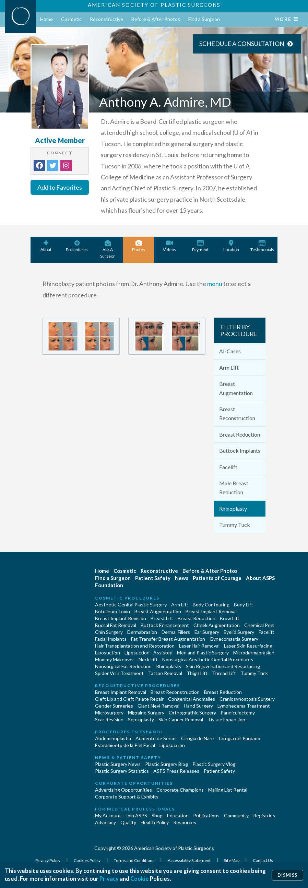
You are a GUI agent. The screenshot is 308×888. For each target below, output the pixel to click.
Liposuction (107, 652)
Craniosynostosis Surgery (247, 699)
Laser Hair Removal (199, 646)
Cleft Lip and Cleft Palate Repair (129, 699)
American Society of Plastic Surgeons (154, 5)
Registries (264, 815)
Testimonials (262, 246)
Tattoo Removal (165, 673)
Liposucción (172, 745)
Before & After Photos (155, 19)
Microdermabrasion (253, 652)
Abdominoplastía (113, 738)
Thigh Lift (197, 673)
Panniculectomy (238, 712)
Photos (139, 246)
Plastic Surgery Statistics (122, 771)
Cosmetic (71, 19)
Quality (128, 822)
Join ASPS (136, 815)
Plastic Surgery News (118, 764)
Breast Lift (162, 618)
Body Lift (243, 604)
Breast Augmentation (236, 388)
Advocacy (105, 822)
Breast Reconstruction (237, 413)
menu (214, 283)
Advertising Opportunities (123, 790)
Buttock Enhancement (165, 625)
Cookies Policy (87, 860)
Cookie (140, 879)
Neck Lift (148, 659)
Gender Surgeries (114, 706)
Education (178, 815)
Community (236, 815)
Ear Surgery (206, 632)
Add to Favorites (59, 187)
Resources (184, 822)
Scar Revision (109, 719)
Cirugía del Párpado (239, 738)
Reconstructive (106, 19)
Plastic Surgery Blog (166, 764)
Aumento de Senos (156, 738)
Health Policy (155, 822)
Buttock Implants (239, 450)
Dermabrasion (142, 632)
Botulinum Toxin (112, 611)
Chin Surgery (109, 632)
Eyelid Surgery (239, 632)
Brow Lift (229, 618)
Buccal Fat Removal (115, 625)
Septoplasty (141, 719)
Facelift (228, 467)
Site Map (232, 860)
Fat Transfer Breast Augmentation (168, 639)
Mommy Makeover (114, 659)
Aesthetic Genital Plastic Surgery (131, 604)
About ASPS (260, 578)
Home (46, 19)
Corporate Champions (180, 790)
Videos (169, 246)
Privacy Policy (48, 860)
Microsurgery (109, 712)
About (46, 246)
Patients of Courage (217, 578)
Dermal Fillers (176, 632)
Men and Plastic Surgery (203, 652)
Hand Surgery (198, 706)
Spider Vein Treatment (119, 673)
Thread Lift (224, 673)
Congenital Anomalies (191, 699)
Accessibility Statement (189, 860)
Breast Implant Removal (211, 611)
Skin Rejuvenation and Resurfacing (223, 666)
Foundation (109, 585)
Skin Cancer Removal (180, 719)
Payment (200, 246)
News (181, 578)
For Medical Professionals (135, 809)
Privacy (109, 879)
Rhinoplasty (233, 508)
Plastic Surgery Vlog (214, 764)
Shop (157, 815)
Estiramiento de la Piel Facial (125, 745)
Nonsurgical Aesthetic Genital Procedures (207, 659)
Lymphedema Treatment (243, 706)
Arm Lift (229, 367)
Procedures (77, 246)
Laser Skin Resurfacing (248, 646)
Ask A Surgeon (108, 249)
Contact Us (263, 860)
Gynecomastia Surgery (234, 639)
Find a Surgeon (204, 19)
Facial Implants (111, 639)
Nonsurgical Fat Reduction (123, 666)
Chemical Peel (259, 625)
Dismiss (287, 874)
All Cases (230, 351)
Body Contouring (211, 604)
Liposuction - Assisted (149, 652)
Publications (206, 815)
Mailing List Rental (227, 790)
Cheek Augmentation (216, 625)
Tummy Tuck (234, 524)
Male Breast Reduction (233, 487)
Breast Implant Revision (120, 618)
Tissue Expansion (226, 719)
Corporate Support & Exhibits (126, 797)
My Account (108, 815)
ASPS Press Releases (176, 771)
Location (231, 246)
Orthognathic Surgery (192, 712)
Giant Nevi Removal (158, 706)
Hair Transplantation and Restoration (135, 646)
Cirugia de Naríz (197, 738)
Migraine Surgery (146, 712)
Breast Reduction (239, 434)
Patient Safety (152, 578)
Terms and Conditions (134, 860)
